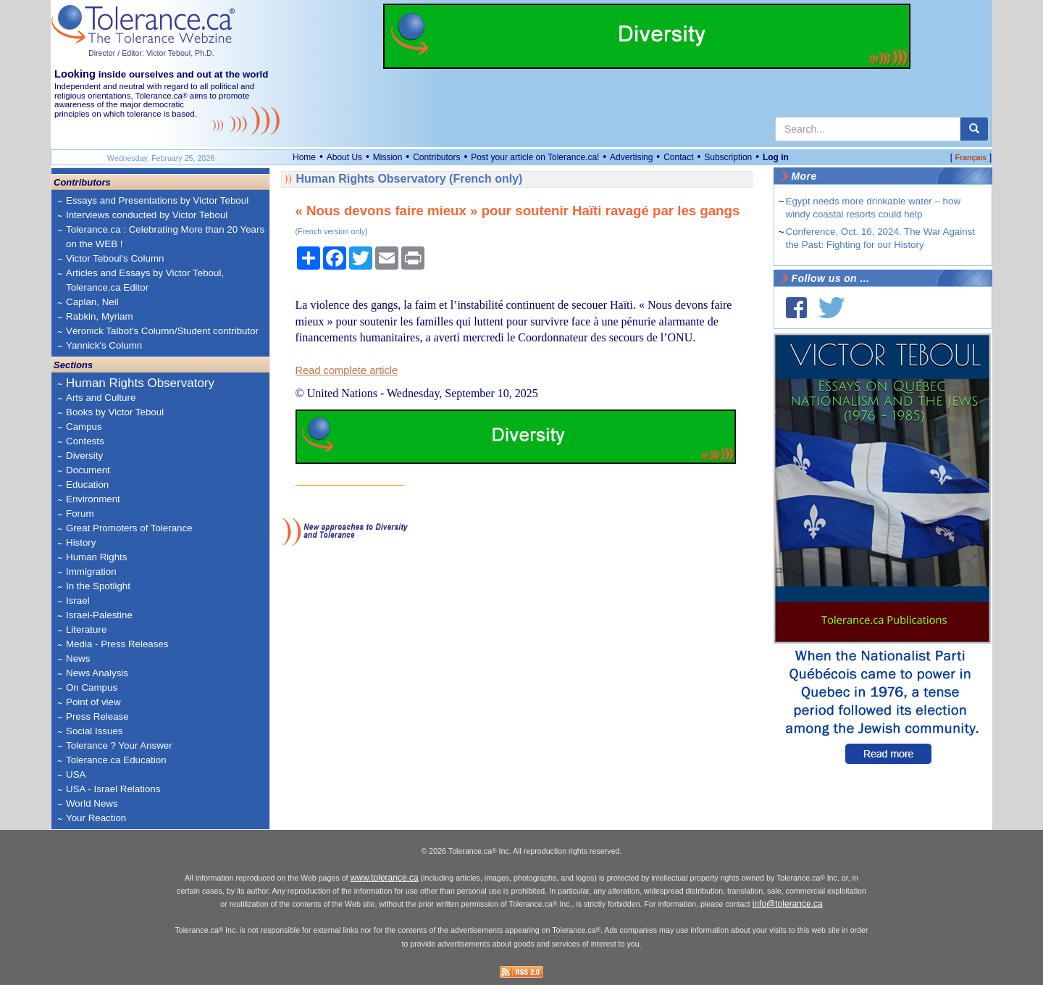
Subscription (728, 157)
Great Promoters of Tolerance (129, 528)
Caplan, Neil (92, 301)
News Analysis (97, 673)
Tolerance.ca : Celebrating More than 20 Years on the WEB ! (165, 236)
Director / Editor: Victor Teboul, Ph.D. (151, 53)
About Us (344, 157)
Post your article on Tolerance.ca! (535, 157)
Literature (86, 629)
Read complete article (347, 370)
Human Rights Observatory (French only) (409, 179)
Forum (80, 513)
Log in (776, 157)
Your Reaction (96, 817)
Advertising (631, 157)
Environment (93, 499)
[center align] (974, 129)
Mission (388, 157)
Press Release (97, 716)
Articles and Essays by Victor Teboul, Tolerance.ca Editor (145, 280)
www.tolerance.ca (385, 878)
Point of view (93, 702)
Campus (84, 426)
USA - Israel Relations (113, 789)
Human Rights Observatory (140, 383)
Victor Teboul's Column (115, 258)
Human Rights (96, 557)
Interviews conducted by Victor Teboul (146, 214)
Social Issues (94, 731)
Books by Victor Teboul (115, 412)
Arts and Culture (100, 397)
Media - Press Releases (117, 644)
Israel (78, 600)
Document (88, 470)
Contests (85, 441)
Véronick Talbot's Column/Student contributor (162, 330)
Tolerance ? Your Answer (119, 745)
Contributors (436, 157)
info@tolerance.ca (788, 904)
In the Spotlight (98, 586)
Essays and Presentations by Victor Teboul (157, 200)
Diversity (84, 455)
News (78, 658)
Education (87, 484)
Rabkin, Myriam (99, 316)
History (81, 542)
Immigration (91, 571)
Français (971, 157)
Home (304, 157)
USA (75, 774)
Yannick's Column (104, 345)
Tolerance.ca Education (116, 760)
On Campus (91, 687)
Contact (678, 157)
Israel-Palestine (99, 615)
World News (92, 803)
